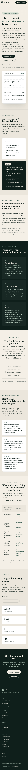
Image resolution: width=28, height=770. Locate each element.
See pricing (14, 676)
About (3, 753)
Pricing (3, 717)
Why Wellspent (6, 700)
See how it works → (9, 60)
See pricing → (14, 562)
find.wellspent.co (15, 766)
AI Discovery (5, 703)
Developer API (5, 746)
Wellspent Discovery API (14, 322)
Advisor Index (5, 739)
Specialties (5, 741)
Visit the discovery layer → (11, 601)
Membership (5, 715)
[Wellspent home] (5, 2)
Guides (4, 744)
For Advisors (5, 727)
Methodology (5, 706)
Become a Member (21, 2)
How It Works (5, 712)
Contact (4, 756)
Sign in (3, 729)
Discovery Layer (6, 736)
